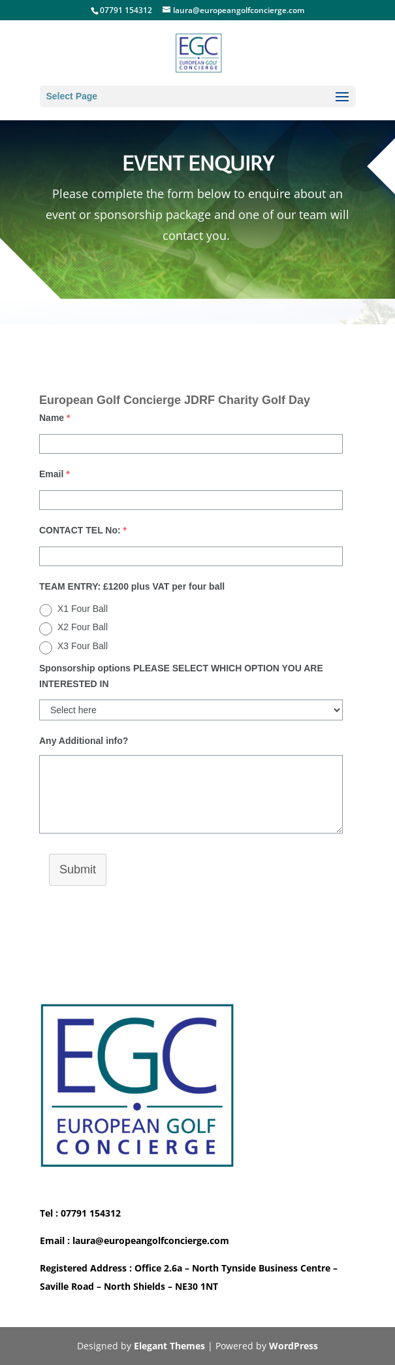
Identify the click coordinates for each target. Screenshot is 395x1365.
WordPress (293, 1346)
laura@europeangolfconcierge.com (150, 1240)
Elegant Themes (169, 1346)
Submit (77, 869)
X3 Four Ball (82, 646)
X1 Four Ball (82, 608)
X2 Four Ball (82, 627)
